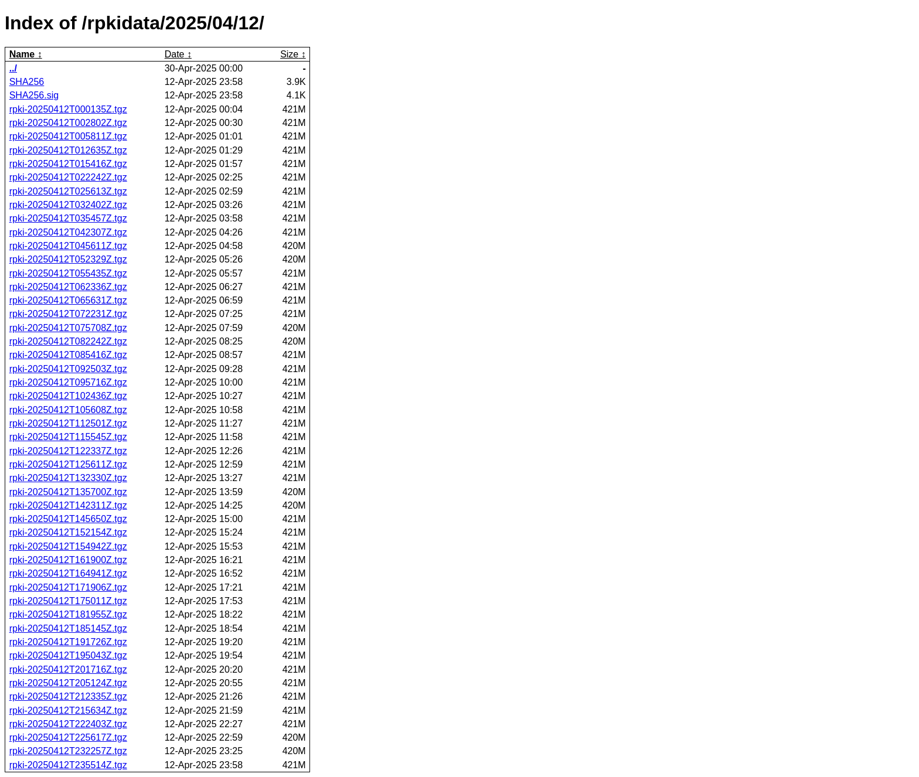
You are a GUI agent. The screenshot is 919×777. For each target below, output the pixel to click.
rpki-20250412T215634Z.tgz (68, 710)
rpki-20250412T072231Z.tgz (68, 314)
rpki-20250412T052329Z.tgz (68, 259)
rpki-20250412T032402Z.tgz (68, 205)
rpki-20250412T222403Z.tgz (68, 724)
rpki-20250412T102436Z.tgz (68, 396)
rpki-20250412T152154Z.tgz (68, 532)
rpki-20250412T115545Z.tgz (68, 437)
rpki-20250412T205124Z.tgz (68, 683)
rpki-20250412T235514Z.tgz (68, 765)
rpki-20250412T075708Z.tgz (68, 328)
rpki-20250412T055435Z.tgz (68, 273)
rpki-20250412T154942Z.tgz (68, 546)
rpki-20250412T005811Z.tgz (68, 136)
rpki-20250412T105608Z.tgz (68, 410)
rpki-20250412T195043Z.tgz (68, 655)
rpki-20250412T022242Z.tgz (68, 177)
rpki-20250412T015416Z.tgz (68, 164)
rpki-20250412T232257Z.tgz (68, 751)
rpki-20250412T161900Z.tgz (68, 560)
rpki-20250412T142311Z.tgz (68, 505)
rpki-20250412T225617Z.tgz (68, 737)
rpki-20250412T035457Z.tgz (68, 218)
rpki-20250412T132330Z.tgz (68, 478)
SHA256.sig (34, 95)
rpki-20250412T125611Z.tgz (68, 464)
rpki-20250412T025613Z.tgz (68, 191)
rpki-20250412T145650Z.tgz (68, 519)
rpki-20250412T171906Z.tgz (68, 587)
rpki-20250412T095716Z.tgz (68, 382)
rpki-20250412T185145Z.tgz (68, 628)
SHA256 (27, 82)
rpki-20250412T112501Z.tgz (68, 423)
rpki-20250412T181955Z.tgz (68, 614)
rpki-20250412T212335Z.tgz (68, 696)
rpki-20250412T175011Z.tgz (68, 601)
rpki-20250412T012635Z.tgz (68, 150)
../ (13, 68)
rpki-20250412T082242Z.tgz (68, 341)
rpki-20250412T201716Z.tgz (68, 669)
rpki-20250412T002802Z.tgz (68, 123)
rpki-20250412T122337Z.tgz (68, 451)
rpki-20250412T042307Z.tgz (68, 232)
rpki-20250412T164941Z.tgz (68, 573)
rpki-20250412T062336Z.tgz (68, 287)
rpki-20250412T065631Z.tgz (68, 300)
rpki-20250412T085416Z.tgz (68, 355)
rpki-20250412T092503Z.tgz (68, 369)
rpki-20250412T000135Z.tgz (68, 109)
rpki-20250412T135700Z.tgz (68, 492)
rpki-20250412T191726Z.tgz (68, 642)
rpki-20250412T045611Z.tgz (68, 246)
